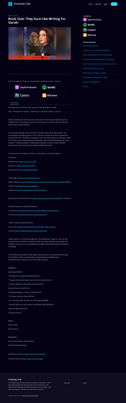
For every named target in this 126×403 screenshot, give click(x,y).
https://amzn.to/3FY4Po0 (26, 166)
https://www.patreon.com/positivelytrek (47, 198)
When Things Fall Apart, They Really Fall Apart (97, 55)
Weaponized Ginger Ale (90, 46)
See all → (86, 86)
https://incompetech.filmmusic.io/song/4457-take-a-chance (33, 227)
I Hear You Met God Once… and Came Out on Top (99, 64)
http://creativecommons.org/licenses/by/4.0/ (31, 214)
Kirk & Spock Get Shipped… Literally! (94, 73)
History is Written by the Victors (93, 68)
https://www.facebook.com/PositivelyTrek (31, 190)
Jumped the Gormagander (91, 82)
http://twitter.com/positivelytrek (26, 186)
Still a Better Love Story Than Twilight (95, 77)
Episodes (98, 4)
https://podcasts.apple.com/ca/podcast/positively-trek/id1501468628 (45, 182)
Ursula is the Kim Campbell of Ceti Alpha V (96, 50)
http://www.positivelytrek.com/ (28, 178)
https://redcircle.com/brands (34, 354)
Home (91, 4)
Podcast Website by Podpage (30, 396)
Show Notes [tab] (14, 103)
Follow (114, 4)
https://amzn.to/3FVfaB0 (28, 170)
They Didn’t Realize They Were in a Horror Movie (98, 59)
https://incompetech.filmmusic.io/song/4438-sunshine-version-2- (36, 210)
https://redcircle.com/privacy (32, 359)
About (106, 4)
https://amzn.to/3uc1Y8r (27, 162)
